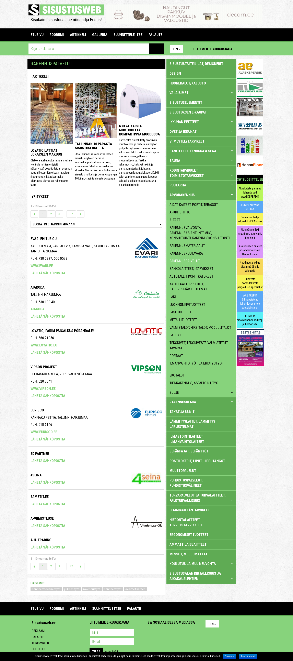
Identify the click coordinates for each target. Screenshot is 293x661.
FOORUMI (57, 34)
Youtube (259, 49)
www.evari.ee (42, 266)
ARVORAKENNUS (201, 195)
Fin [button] (176, 49)
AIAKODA (38, 287)
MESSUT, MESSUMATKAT (188, 554)
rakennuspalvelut (184, 261)
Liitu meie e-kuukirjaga (213, 49)
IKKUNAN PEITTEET (201, 122)
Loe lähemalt (248, 656)
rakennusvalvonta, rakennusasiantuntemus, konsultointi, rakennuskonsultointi (199, 232)
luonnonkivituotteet (187, 304)
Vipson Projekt (44, 367)
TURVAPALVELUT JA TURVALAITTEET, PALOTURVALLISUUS (201, 498)
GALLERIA (99, 34)
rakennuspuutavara (186, 253)
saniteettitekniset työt (46, 589)
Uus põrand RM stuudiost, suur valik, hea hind (250, 233)
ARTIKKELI (78, 34)
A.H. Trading (41, 540)
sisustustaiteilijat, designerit (196, 64)
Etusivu (37, 34)
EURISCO (37, 410)
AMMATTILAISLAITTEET (201, 544)
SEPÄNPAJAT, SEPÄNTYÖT (188, 451)
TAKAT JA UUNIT (182, 412)
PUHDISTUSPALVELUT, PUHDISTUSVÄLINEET (186, 483)
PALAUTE (155, 34)
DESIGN (175, 73)
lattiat (175, 335)
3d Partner (40, 453)
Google (186, 633)
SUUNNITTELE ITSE (128, 34)
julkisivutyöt (71, 589)
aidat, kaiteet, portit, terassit (193, 204)
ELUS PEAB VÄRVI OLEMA (250, 207)
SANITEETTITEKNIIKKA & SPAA (201, 151)
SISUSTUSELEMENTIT (201, 102)
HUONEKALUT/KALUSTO (201, 83)
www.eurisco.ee (44, 432)
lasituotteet (180, 312)
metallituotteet (183, 320)
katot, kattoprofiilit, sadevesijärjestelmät (188, 286)
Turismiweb (40, 643)
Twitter (177, 633)
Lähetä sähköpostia (48, 273)
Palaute (38, 637)
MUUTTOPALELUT (182, 470)
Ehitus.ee (38, 649)
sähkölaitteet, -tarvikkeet (191, 268)
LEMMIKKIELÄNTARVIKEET (189, 510)
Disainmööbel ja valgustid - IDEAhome (250, 219)
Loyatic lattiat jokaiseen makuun (46, 152)
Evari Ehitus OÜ (44, 239)
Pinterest (242, 49)
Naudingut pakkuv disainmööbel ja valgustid (250, 266)
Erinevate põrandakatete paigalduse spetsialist (250, 283)
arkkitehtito (179, 212)
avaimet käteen (135, 589)
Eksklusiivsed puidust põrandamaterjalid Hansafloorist (250, 250)
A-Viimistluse (42, 518)
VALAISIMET (201, 93)
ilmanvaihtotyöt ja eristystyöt (196, 363)
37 (71, 214)
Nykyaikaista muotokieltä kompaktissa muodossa (139, 130)
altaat (174, 220)
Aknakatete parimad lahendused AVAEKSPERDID (249, 192)
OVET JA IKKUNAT (201, 131)
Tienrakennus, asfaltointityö (193, 383)
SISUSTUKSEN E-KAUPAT (188, 112)
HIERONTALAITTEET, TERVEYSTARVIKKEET (185, 522)
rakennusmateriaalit (187, 245)
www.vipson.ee (43, 388)
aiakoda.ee (40, 309)
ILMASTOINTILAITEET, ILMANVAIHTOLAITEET (186, 439)
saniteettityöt (112, 589)
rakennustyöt (91, 589)
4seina (36, 475)
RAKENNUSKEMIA (201, 402)
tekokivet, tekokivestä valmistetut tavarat (198, 345)
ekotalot (177, 375)
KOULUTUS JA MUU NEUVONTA (201, 563)
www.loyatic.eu (44, 345)
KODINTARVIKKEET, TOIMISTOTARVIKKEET (201, 173)
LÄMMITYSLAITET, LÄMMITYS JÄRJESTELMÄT (192, 424)
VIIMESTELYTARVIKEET (201, 141)
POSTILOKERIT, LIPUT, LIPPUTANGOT (197, 461)
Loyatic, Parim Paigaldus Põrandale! (62, 331)
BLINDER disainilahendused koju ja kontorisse (250, 320)
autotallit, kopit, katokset (191, 276)
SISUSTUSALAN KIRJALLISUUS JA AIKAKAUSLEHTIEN (201, 576)
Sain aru (229, 656)
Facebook (250, 49)
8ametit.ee (40, 496)
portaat (176, 356)
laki (172, 297)
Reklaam (38, 631)
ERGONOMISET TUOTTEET (188, 534)
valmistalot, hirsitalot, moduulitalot (200, 327)
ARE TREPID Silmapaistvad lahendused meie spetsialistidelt (250, 301)
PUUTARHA (201, 185)
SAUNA (201, 160)
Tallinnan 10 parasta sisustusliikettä (93, 146)
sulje (201, 392)
